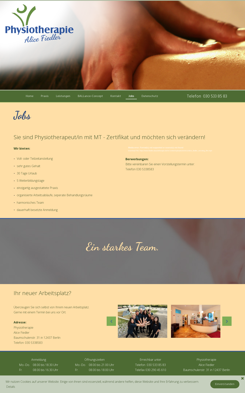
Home (29, 96)
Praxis (44, 96)
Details (10, 387)
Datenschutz (150, 96)
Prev (111, 321)
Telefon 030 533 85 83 (207, 96)
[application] (178, 150)
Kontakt (115, 96)
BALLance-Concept (90, 96)
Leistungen (63, 96)
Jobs (131, 96)
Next (227, 321)
